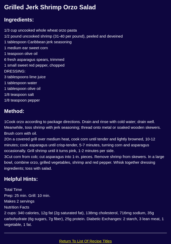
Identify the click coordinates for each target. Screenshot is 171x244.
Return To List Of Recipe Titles (85, 241)
